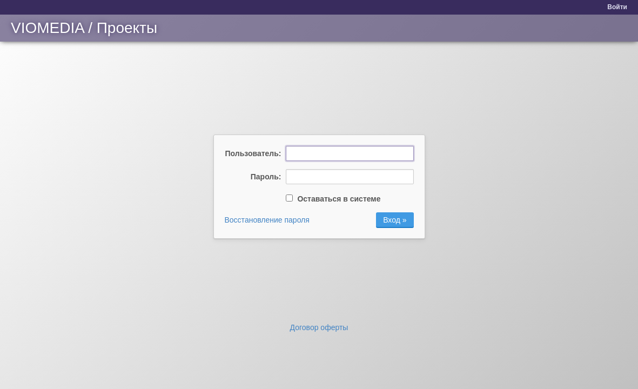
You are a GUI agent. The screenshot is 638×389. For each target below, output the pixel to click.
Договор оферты (319, 327)
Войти (617, 7)
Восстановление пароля (267, 220)
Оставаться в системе (333, 198)
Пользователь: (253, 153)
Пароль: (266, 176)
